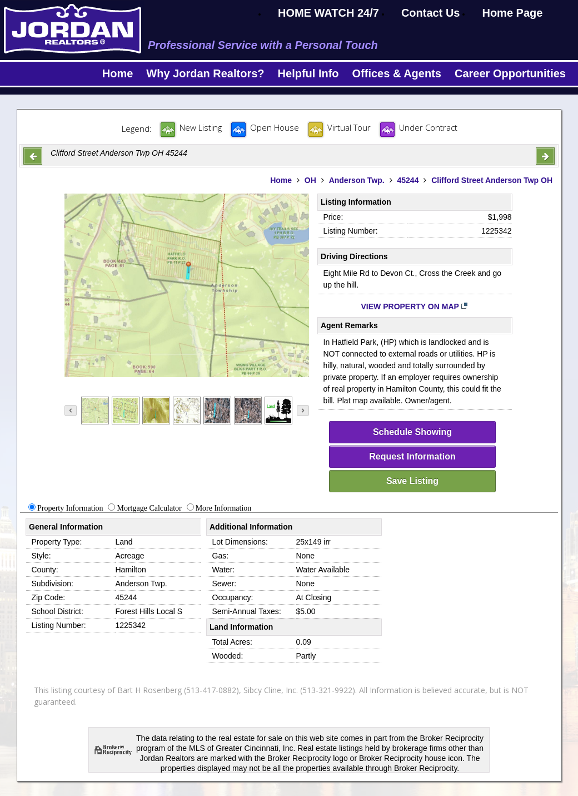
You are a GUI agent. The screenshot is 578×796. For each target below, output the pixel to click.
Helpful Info (308, 73)
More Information (224, 508)
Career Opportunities (510, 73)
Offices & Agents (396, 73)
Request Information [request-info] (412, 456)
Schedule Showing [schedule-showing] (412, 432)
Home (117, 73)
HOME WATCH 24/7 (328, 13)
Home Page (512, 13)
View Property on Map (415, 306)
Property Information (70, 508)
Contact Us (430, 13)
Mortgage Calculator (149, 508)
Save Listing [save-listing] (412, 481)
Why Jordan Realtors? (205, 73)
